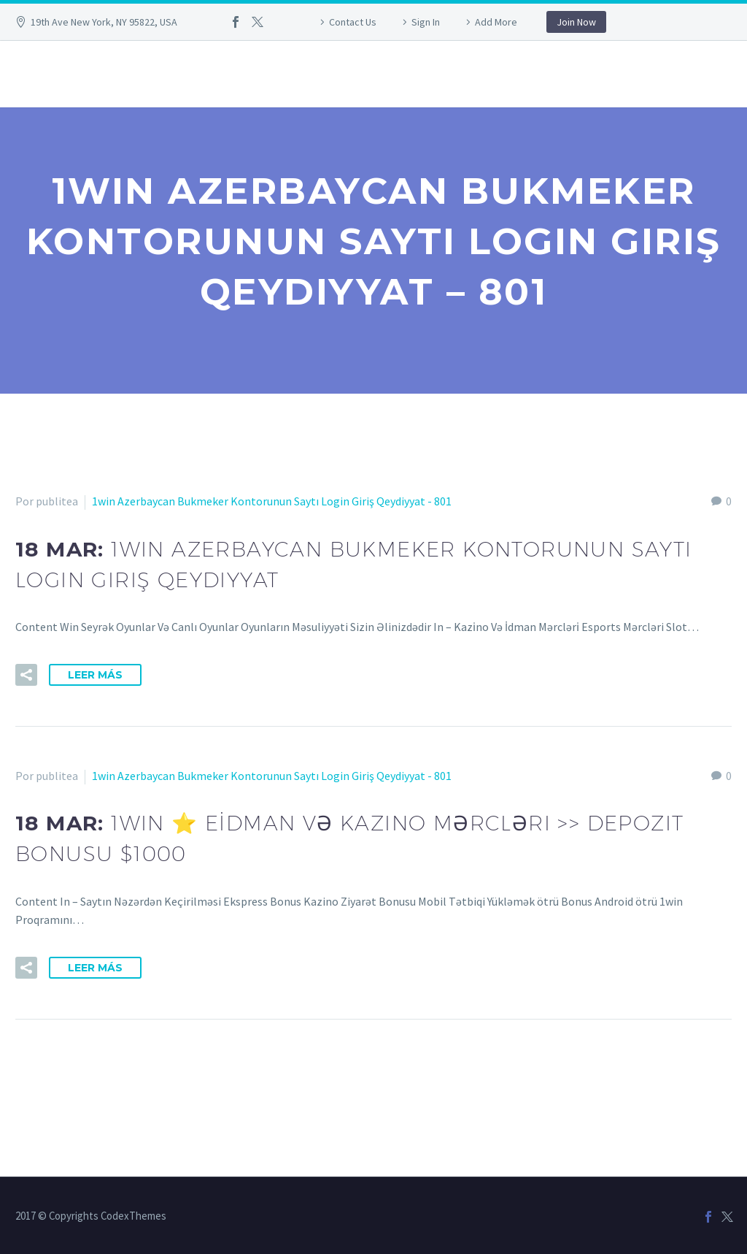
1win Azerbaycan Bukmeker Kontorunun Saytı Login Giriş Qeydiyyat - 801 (272, 501)
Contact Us (352, 21)
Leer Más (95, 674)
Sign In (425, 21)
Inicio (31, 73)
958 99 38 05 (110, 73)
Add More (496, 21)
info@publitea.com (234, 73)
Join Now (576, 21)
